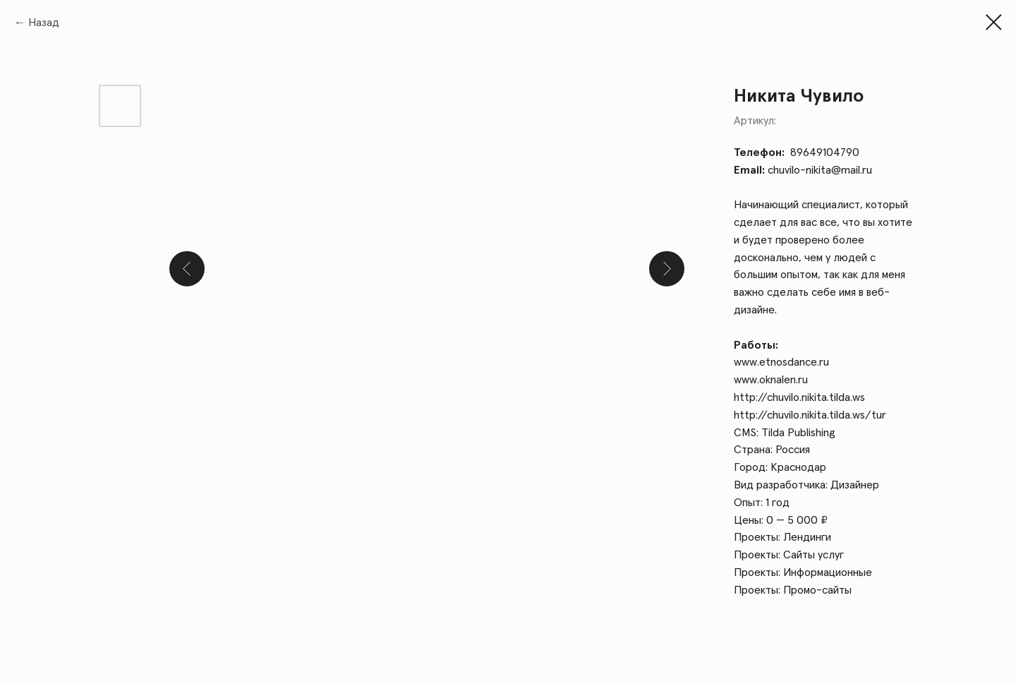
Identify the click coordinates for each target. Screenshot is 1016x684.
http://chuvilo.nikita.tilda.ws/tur (810, 415)
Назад (43, 22)
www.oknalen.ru (771, 379)
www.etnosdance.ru (781, 362)
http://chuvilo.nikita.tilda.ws (799, 397)
